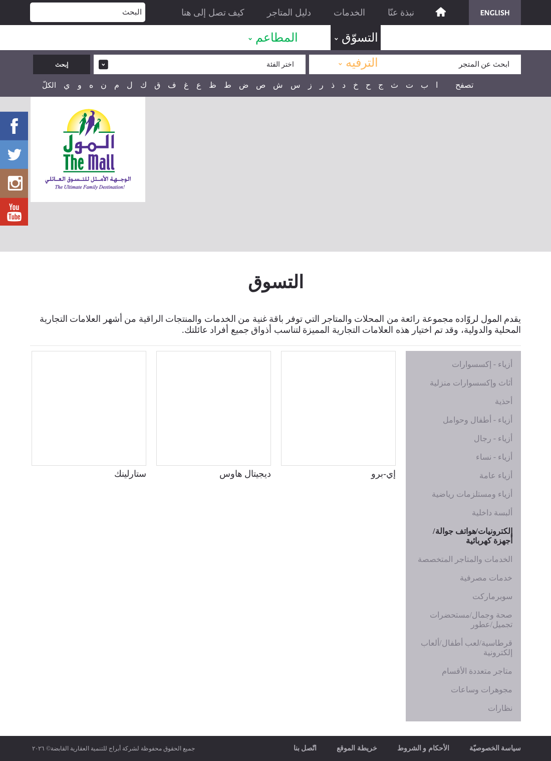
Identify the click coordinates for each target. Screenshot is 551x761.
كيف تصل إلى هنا (213, 13)
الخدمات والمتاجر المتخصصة (465, 559)
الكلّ (49, 85)
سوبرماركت (492, 596)
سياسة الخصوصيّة (495, 748)
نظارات (500, 708)
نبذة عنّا (401, 13)
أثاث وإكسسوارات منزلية (471, 382)
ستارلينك (130, 474)
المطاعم (276, 37)
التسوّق (360, 37)
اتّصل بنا (305, 748)
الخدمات (349, 13)
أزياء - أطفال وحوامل (477, 420)
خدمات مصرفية (486, 578)
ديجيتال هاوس (245, 474)
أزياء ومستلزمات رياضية (472, 494)
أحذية (503, 401)
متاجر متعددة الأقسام (477, 671)
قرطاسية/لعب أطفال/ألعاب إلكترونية (466, 648)
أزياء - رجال (493, 438)
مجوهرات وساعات (481, 689)
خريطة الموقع (357, 748)
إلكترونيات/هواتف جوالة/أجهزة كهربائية (472, 536)
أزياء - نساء (494, 457)
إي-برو (383, 474)
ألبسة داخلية (492, 512)
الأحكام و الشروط (423, 748)
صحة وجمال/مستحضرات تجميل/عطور (471, 620)
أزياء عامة (495, 475)
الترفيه (362, 62)
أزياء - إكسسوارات (482, 364)
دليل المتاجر (289, 13)
